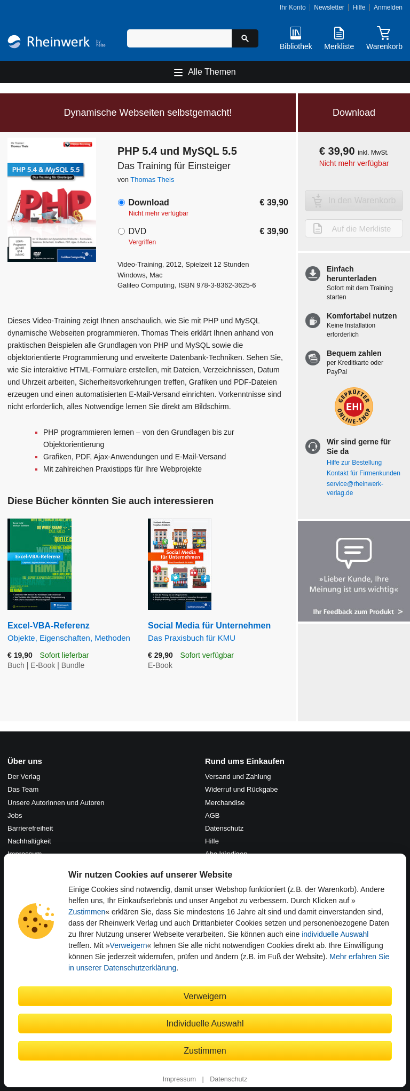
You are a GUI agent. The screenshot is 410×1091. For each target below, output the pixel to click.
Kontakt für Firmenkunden (363, 473)
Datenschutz (228, 1079)
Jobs (14, 815)
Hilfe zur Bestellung (354, 462)
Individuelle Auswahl (205, 1023)
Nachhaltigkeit (29, 841)
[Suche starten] (245, 38)
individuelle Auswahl (335, 934)
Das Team (22, 789)
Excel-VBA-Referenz (69, 632)
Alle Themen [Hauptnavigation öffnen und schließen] (212, 71)
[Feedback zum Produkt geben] (354, 572)
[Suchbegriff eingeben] (179, 38)
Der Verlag (23, 777)
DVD (137, 231)
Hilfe (358, 7)
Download (148, 202)
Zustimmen (86, 911)
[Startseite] (56, 43)
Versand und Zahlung (238, 777)
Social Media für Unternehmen (218, 632)
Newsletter (329, 7)
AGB (212, 815)
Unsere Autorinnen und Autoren (55, 803)
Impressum (179, 1079)
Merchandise (225, 803)
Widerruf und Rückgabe (241, 789)
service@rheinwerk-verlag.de (355, 488)
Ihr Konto (293, 7)
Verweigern (128, 945)
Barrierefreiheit (30, 828)
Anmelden (388, 7)
